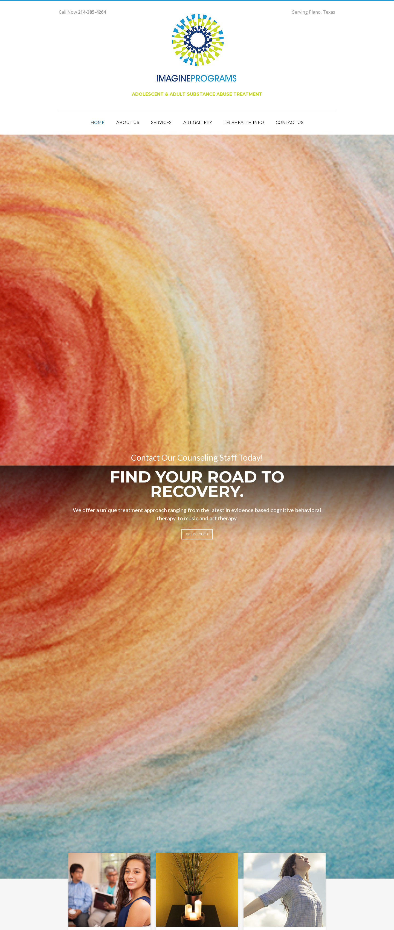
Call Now (82, 12)
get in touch (197, 534)
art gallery (197, 122)
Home (98, 122)
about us (127, 122)
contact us (289, 122)
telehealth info (244, 122)
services (161, 122)
